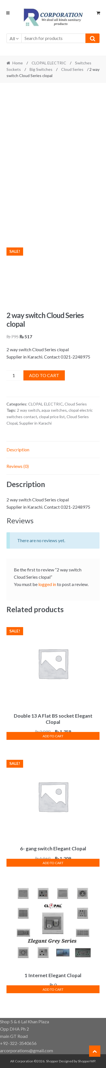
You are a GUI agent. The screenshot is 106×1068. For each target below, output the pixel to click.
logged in (47, 584)
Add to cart (44, 375)
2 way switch (28, 410)
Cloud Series (72, 69)
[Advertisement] (53, 142)
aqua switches (54, 410)
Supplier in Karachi (35, 423)
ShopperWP (86, 1061)
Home (17, 62)
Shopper (52, 1061)
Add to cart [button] (53, 736)
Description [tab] (17, 449)
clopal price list (52, 416)
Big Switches (41, 69)
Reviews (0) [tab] (17, 466)
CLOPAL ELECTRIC (49, 62)
